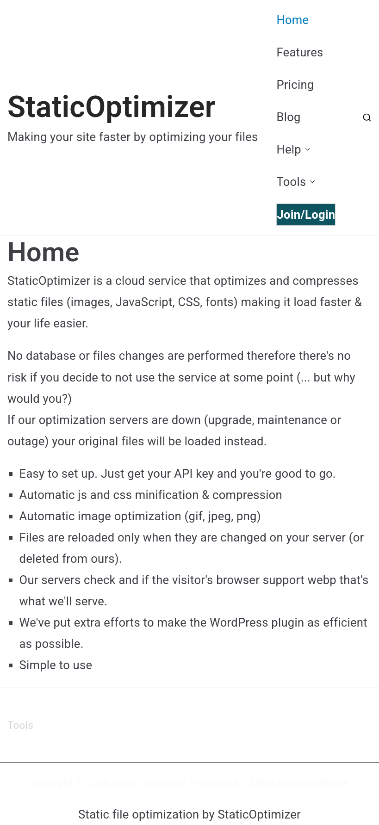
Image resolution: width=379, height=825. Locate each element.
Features (299, 52)
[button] (306, 149)
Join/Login (306, 215)
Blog (288, 117)
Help (293, 149)
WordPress (323, 783)
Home (292, 20)
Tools (295, 181)
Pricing (295, 85)
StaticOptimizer (111, 107)
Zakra (261, 783)
